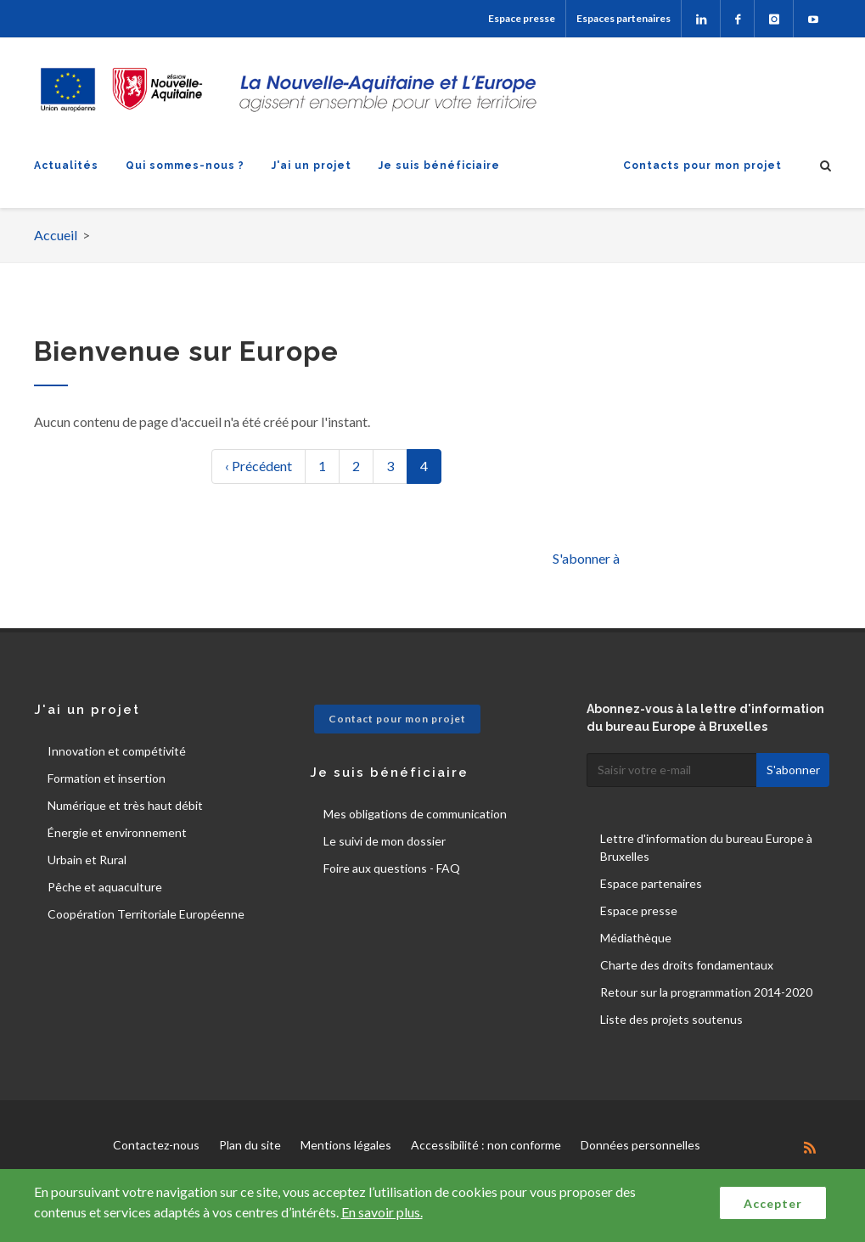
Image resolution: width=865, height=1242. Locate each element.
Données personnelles (640, 1145)
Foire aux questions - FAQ (391, 868)
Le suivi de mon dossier (384, 841)
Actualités (66, 165)
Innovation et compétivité (117, 751)
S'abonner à (586, 558)
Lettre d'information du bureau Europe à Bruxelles (706, 847)
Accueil (55, 235)
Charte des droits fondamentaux (686, 965)
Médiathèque (635, 937)
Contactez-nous (156, 1145)
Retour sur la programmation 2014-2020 (706, 992)
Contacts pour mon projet (702, 165)
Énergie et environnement (117, 832)
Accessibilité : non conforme (486, 1145)
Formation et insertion (107, 778)
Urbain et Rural (87, 859)
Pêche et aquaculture (105, 887)
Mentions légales (346, 1145)
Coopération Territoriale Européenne (146, 914)
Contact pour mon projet (397, 718)
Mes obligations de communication (415, 813)
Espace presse (521, 18)
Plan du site (250, 1145)
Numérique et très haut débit (125, 805)
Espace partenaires (651, 883)
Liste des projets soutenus (671, 1019)
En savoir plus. (382, 1212)
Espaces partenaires (623, 18)
